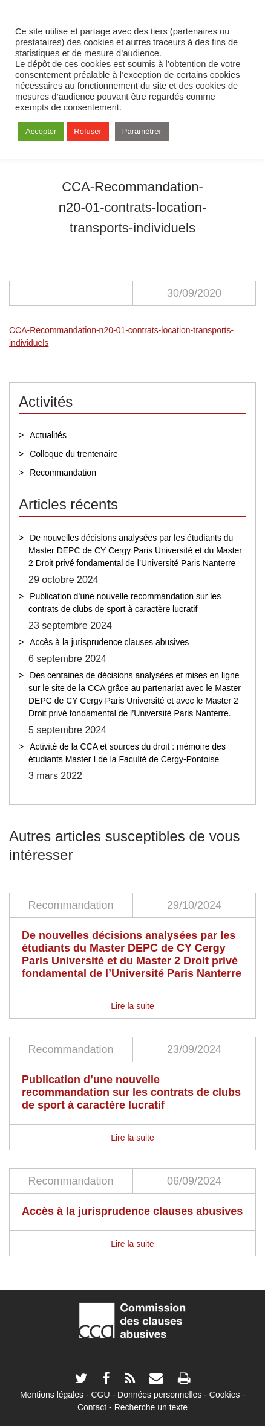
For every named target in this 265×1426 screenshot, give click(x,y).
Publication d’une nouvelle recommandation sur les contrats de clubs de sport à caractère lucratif (124, 602)
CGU (100, 1394)
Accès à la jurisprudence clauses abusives (109, 642)
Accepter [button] (40, 131)
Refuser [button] (88, 131)
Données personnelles (159, 1394)
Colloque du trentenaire (74, 454)
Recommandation (63, 472)
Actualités (48, 435)
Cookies (224, 1394)
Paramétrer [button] (142, 131)
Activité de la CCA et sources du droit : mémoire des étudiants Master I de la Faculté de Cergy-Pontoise (127, 753)
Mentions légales (51, 1394)
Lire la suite (132, 1006)
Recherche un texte (151, 1407)
